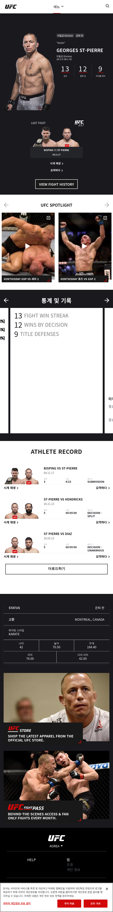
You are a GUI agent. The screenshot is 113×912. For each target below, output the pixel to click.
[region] (56, 897)
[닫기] (107, 889)
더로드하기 (56, 569)
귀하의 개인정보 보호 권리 (16, 903)
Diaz (68, 534)
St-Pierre (70, 468)
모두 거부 (95, 903)
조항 (70, 864)
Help (31, 859)
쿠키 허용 (69, 903)
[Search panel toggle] (107, 6)
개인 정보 (73, 869)
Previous (6, 204)
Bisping (50, 468)
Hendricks (74, 499)
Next (106, 204)
